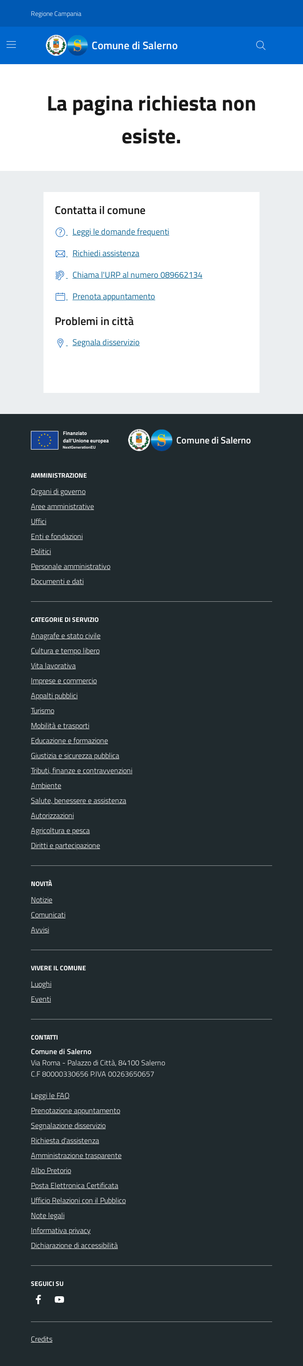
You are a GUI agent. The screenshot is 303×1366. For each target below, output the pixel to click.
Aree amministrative (62, 506)
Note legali (48, 1215)
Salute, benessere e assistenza (78, 800)
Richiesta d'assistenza (65, 1140)
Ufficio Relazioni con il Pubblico (78, 1200)
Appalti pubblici (54, 695)
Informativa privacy (61, 1230)
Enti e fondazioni (57, 536)
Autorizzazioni (52, 815)
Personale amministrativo (70, 566)
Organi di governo (58, 491)
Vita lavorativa (53, 665)
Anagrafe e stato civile (66, 635)
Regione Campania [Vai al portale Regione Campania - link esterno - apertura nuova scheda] (56, 13)
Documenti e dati (57, 581)
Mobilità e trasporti (60, 725)
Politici (41, 551)
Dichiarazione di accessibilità (74, 1245)
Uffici (38, 521)
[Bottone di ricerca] (261, 45)
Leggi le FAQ (50, 1095)
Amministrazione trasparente (76, 1155)
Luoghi (41, 983)
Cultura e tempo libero (65, 650)
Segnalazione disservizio (68, 1125)
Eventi (41, 998)
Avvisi (40, 929)
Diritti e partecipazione (65, 845)
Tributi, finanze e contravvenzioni (81, 770)
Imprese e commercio (64, 680)
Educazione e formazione (69, 740)
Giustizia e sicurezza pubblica (75, 755)
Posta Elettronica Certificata (74, 1185)
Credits (41, 1338)
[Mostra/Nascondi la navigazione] (11, 44)
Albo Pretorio (51, 1170)
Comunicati (48, 914)
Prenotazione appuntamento (75, 1110)
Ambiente (46, 785)
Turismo (42, 710)
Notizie (41, 899)
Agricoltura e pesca (60, 830)
